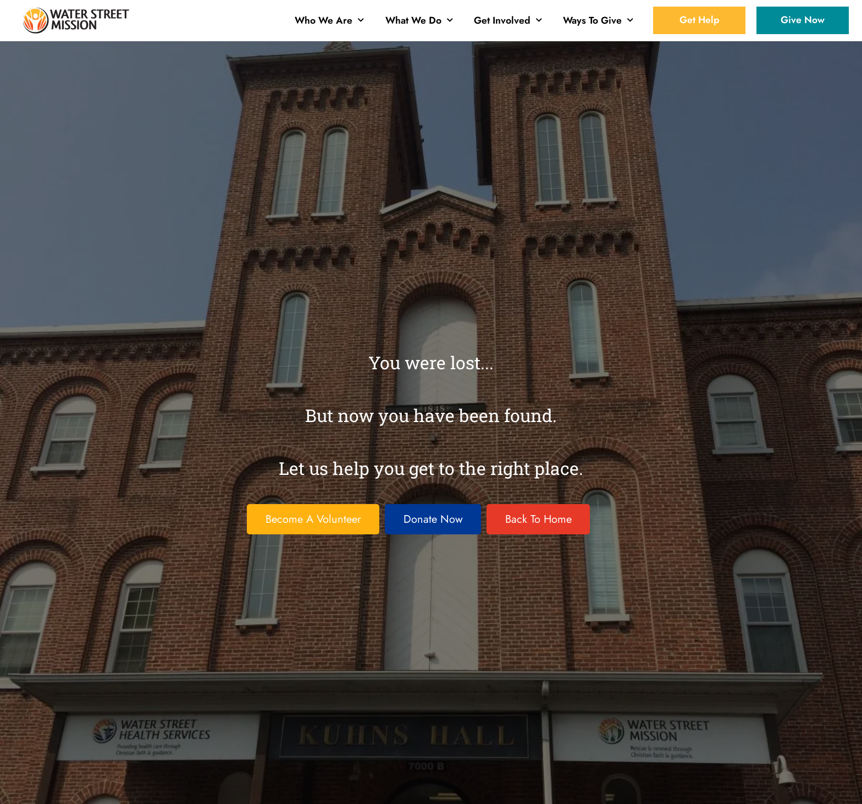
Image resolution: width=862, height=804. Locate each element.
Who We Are (329, 20)
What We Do (419, 20)
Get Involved (508, 20)
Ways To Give (598, 20)
